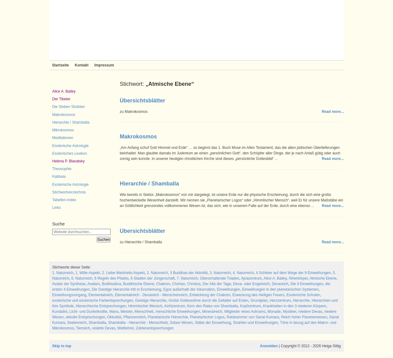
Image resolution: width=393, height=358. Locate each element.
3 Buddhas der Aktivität (189, 273)
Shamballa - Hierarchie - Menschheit (138, 322)
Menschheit (143, 311)
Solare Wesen (181, 322)
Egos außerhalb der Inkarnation (189, 289)
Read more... (333, 111)
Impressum (104, 65)
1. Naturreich (62, 273)
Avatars (94, 284)
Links (56, 207)
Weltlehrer (125, 328)
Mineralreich (212, 311)
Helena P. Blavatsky (68, 161)
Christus (193, 284)
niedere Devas (310, 311)
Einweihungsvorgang (69, 295)
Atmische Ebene (322, 278)
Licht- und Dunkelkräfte (88, 311)
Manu (114, 311)
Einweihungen (228, 289)
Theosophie (62, 169)
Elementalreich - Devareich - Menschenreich (151, 295)
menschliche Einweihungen (177, 311)
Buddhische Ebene (138, 284)
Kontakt (81, 65)
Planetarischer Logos (207, 317)
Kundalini (59, 311)
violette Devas (103, 328)
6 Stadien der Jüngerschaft (153, 278)
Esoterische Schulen (303, 295)
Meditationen (62, 138)
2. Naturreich (157, 273)
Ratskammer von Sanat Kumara (253, 317)
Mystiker (289, 311)
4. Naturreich (243, 273)
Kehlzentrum (175, 306)
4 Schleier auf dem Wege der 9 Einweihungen (293, 273)
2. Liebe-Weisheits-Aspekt (123, 273)
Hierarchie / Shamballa (70, 122)
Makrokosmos (63, 115)
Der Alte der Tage (217, 284)
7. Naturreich (187, 278)
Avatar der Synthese (69, 284)
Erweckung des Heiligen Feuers (258, 295)
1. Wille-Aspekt (87, 273)
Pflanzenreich (134, 317)
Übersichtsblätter (142, 100)
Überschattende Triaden (219, 278)
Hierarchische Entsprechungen (101, 306)
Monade (274, 311)
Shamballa (97, 322)
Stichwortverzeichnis (69, 192)
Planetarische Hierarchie (168, 317)
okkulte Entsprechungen (85, 317)
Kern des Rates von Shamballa (212, 306)
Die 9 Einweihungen (306, 284)
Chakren (163, 284)
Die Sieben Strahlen (68, 107)
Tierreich (83, 328)
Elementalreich (100, 295)
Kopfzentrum (250, 306)
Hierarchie (301, 300)
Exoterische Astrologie (70, 184)
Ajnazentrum (251, 278)
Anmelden (269, 346)
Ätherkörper (298, 278)
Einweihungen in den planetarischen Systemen (280, 289)
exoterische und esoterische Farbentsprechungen (92, 300)
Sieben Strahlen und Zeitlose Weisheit (196, 30)
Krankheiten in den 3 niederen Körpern (294, 306)
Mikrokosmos (63, 130)
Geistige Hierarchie (150, 300)
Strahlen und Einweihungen (255, 322)
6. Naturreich (81, 278)
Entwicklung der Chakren (209, 295)
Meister (127, 311)
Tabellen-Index (64, 200)
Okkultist (114, 317)
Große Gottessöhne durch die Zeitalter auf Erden (208, 300)
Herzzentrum (280, 300)
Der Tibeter (61, 99)
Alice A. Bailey (64, 91)
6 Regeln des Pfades (111, 278)
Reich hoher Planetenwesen (304, 317)
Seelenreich (77, 322)
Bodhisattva (111, 284)
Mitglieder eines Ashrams (244, 311)
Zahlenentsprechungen (155, 328)
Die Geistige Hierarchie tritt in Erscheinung (126, 289)
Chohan (178, 284)
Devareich (280, 284)
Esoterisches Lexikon (69, 153)
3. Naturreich (220, 273)
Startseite (60, 65)
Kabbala (59, 176)
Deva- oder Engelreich (251, 284)
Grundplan (259, 300)
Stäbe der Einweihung (213, 322)
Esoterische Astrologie (70, 146)
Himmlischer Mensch (145, 306)
